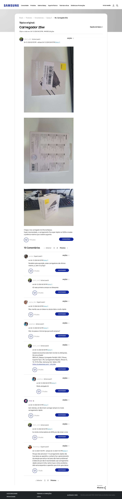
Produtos (33, 5)
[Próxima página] (64, 248)
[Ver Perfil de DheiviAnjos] (36, 447)
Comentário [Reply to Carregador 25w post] (66, 239)
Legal (39, 496)
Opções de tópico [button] (96, 27)
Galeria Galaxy (42, 5)
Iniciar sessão (107, 5)
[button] (70, 38)
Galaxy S (57, 42)
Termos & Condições (44, 493)
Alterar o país (72, 495)
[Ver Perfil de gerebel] (31, 256)
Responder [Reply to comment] (62, 270)
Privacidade (11, 496)
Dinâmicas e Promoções (78, 5)
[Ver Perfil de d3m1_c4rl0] (27, 39)
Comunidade (24, 5)
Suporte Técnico (53, 5)
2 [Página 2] (57, 248)
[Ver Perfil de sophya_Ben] (32, 302)
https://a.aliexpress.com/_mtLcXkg (44, 364)
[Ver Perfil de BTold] (30, 401)
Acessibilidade (12, 493)
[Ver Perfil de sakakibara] (32, 324)
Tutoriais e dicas (64, 5)
